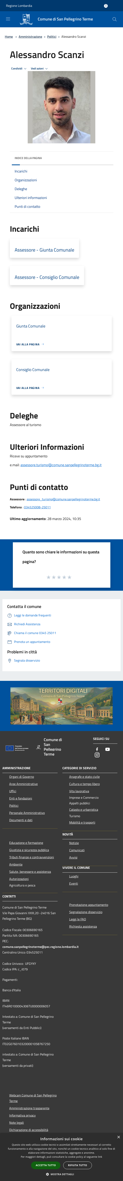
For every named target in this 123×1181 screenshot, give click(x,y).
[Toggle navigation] (8, 18)
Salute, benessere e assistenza (30, 871)
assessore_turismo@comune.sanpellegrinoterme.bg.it (63, 499)
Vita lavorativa (79, 791)
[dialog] (61, 1157)
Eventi (73, 883)
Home (9, 36)
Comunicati (77, 850)
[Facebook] (97, 749)
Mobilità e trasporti (82, 822)
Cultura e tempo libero (84, 783)
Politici (51, 36)
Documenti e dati (21, 820)
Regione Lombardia (19, 5)
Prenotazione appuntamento (88, 904)
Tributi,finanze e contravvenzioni (31, 857)
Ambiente (15, 864)
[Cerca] (114, 19)
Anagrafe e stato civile (84, 776)
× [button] (118, 1137)
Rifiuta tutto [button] (77, 1165)
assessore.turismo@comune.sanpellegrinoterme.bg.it (61, 465)
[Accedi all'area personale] (105, 5)
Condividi (19, 68)
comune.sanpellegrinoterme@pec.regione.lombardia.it (40, 946)
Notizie (74, 842)
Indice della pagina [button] (28, 158)
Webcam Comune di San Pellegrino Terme (33, 1098)
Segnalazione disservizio (85, 912)
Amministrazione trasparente (29, 1108)
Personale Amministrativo (27, 812)
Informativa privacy (22, 1115)
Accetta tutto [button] (46, 1165)
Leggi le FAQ (77, 919)
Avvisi (73, 857)
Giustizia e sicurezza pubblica (29, 850)
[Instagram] (97, 755)
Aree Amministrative (23, 783)
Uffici (12, 791)
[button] (61, 1174)
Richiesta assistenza (83, 926)
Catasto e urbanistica (83, 809)
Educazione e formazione (26, 842)
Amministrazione (30, 36)
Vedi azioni (40, 68)
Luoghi (73, 876)
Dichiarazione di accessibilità (28, 1129)
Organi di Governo (21, 776)
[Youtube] (108, 749)
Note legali (16, 1122)
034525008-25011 (37, 507)
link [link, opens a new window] (100, 1157)
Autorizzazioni (19, 878)
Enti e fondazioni (20, 798)
